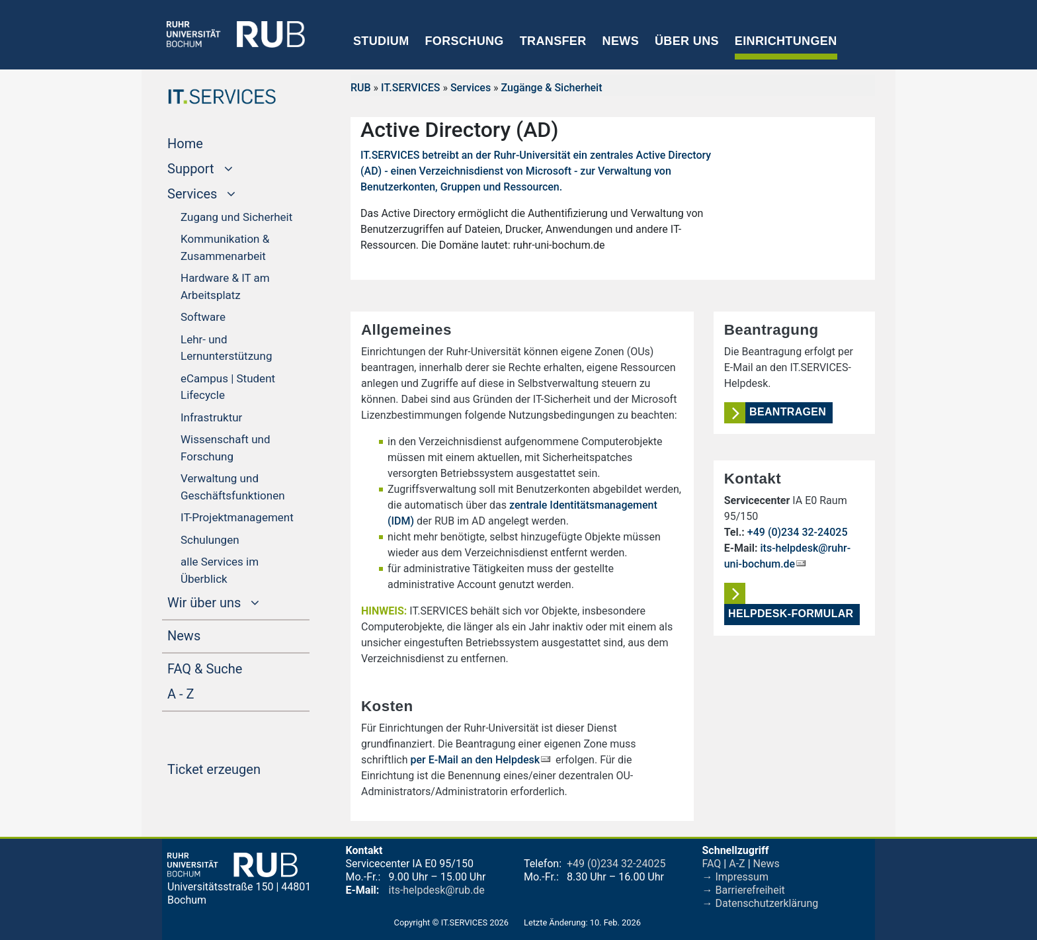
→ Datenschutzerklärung (760, 903)
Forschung (464, 41)
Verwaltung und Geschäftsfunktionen (233, 487)
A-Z (737, 863)
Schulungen (210, 539)
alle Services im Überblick (220, 570)
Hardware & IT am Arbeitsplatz (225, 286)
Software (203, 316)
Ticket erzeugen (238, 768)
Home (210, 142)
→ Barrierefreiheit (743, 890)
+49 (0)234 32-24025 (797, 532)
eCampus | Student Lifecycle (228, 387)
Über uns (687, 41)
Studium (381, 41)
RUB (361, 87)
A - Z (205, 692)
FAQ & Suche (204, 669)
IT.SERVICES (410, 87)
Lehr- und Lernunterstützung (226, 348)
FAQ (712, 863)
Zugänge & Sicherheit (551, 87)
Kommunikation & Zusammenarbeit (225, 247)
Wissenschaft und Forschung (225, 448)
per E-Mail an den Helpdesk (475, 759)
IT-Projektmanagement (237, 517)
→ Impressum (735, 877)
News (620, 41)
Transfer (553, 41)
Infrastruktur (211, 417)
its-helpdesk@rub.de (437, 890)
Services (470, 87)
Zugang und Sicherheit (236, 217)
